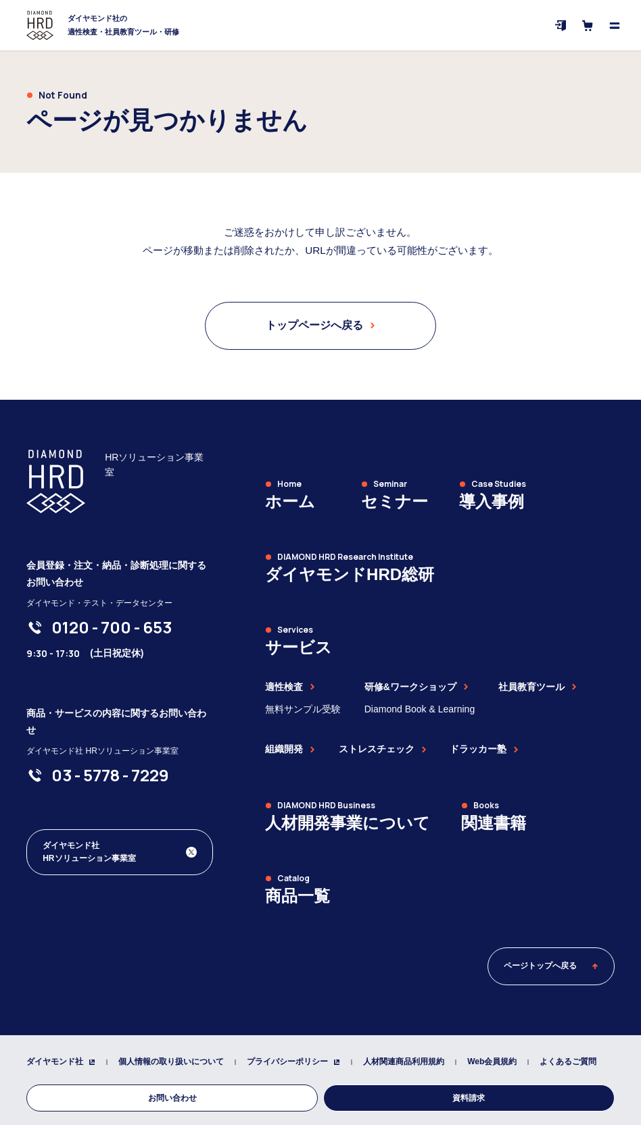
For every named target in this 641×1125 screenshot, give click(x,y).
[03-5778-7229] (110, 775)
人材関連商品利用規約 (403, 1061)
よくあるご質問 (568, 1061)
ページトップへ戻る (551, 965)
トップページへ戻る (320, 325)
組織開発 (290, 748)
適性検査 (290, 686)
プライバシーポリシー (293, 1061)
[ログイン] (560, 25)
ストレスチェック (383, 748)
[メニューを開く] (614, 25)
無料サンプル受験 (303, 709)
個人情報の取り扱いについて (171, 1061)
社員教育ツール (537, 686)
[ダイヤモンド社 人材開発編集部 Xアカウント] (119, 852)
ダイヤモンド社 (60, 1061)
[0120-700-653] (111, 627)
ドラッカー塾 (484, 748)
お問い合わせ (172, 1098)
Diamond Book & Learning (419, 709)
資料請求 (468, 1098)
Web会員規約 (492, 1061)
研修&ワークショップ (416, 686)
